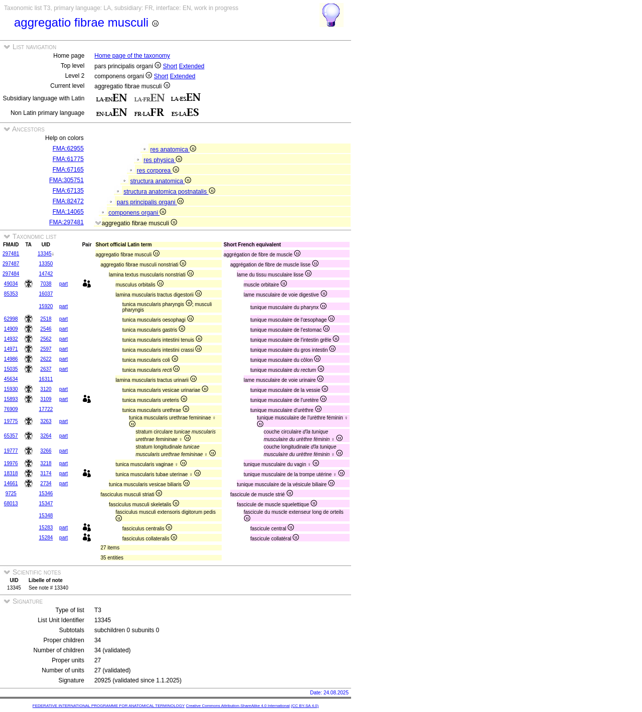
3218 (45, 463)
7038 (45, 284)
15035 (11, 369)
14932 (11, 339)
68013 (11, 503)
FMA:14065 (68, 211)
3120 (45, 389)
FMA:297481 (66, 222)
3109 (45, 399)
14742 (46, 273)
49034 (11, 284)
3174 (45, 473)
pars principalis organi (150, 202)
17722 (46, 409)
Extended (192, 66)
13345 (45, 253)
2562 (45, 339)
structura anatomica (161, 181)
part (63, 284)
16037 (46, 294)
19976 (11, 463)
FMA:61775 (68, 159)
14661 (11, 483)
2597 (45, 349)
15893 (11, 399)
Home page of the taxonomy (132, 55)
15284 (46, 537)
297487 (11, 263)
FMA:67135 (68, 190)
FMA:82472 (68, 201)
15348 (46, 515)
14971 (11, 349)
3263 (45, 421)
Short (170, 66)
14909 (11, 329)
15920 (46, 306)
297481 (11, 253)
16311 (46, 379)
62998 (11, 319)
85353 (11, 294)
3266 (45, 451)
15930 (11, 389)
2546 (45, 329)
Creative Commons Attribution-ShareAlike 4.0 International (237, 705)
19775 (11, 421)
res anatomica (173, 149)
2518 (45, 319)
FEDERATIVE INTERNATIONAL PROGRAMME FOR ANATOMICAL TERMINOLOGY (109, 705)
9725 (11, 493)
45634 (11, 379)
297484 (11, 273)
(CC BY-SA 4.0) (304, 705)
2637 (45, 369)
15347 (46, 503)
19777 (11, 451)
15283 (46, 527)
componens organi (137, 212)
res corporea (158, 170)
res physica (162, 160)
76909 (11, 409)
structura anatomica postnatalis (169, 191)
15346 (46, 493)
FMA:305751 (66, 180)
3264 (45, 436)
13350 (46, 263)
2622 (45, 359)
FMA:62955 (68, 148)
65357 (11, 436)
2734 (45, 483)
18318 (11, 473)
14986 (11, 359)
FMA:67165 (68, 169)
